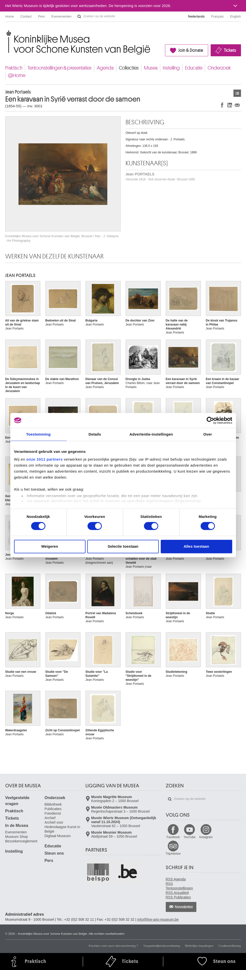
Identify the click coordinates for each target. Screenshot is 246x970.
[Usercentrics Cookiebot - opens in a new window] (210, 420)
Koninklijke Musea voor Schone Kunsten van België (6, 32)
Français (217, 16)
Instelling (171, 68)
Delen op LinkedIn (229, 105)
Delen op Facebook (222, 105)
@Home (16, 75)
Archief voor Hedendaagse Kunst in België (62, 826)
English (235, 16)
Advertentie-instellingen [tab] (151, 434)
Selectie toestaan (123, 546)
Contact (26, 16)
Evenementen (61, 16)
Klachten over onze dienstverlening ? (113, 945)
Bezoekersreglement (21, 841)
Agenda (105, 68)
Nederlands (196, 16)
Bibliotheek (53, 804)
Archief (50, 818)
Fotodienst (53, 813)
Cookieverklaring (229, 945)
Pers (41, 16)
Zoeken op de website (79, 16)
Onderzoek (219, 68)
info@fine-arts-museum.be (158, 919)
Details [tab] (95, 434)
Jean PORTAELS (160, 176)
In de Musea (16, 825)
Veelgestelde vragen (17, 801)
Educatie (193, 68)
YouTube (189, 837)
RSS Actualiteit (177, 893)
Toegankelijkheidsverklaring (161, 945)
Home (9, 16)
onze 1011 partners (44, 459)
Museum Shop (16, 837)
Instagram (205, 837)
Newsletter (184, 907)
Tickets (230, 50)
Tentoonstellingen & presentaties (60, 68)
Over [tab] (207, 434)
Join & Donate (190, 50)
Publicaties (53, 809)
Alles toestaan (196, 546)
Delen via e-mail (237, 105)
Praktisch (13, 68)
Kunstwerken (237, 93)
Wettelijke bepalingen (199, 945)
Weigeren (49, 546)
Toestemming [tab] (38, 434)
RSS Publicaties (178, 897)
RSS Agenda (176, 879)
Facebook (173, 837)
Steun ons (54, 853)
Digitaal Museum (58, 836)
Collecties (129, 68)
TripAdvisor (173, 853)
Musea (150, 68)
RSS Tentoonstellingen (179, 886)
